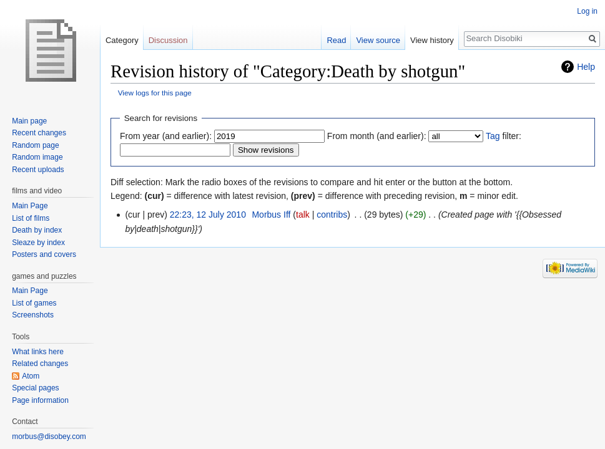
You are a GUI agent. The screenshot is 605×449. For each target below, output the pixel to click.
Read (336, 40)
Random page (35, 145)
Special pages (35, 388)
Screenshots (33, 315)
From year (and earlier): (166, 136)
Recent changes (39, 132)
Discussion (168, 40)
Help (586, 67)
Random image (37, 157)
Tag (493, 136)
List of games (34, 303)
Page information (40, 400)
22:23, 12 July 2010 (208, 215)
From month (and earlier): (376, 136)
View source (378, 40)
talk (303, 215)
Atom (30, 376)
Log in (587, 11)
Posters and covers (44, 254)
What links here (38, 351)
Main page (29, 121)
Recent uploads (38, 169)
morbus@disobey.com (49, 436)
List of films (30, 218)
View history (432, 40)
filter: (503, 136)
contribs (332, 215)
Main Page (29, 205)
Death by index (37, 230)
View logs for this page (155, 93)
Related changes (40, 363)
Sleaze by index (38, 242)
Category (122, 40)
